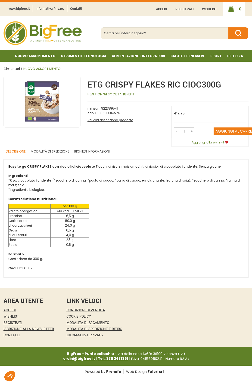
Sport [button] (216, 56)
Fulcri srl (156, 371)
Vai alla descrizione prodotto (110, 120)
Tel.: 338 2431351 (113, 358)
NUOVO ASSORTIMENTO (35, 56)
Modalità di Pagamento (87, 323)
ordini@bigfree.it (79, 358)
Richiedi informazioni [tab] (92, 151)
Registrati (184, 9)
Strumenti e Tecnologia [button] (83, 56)
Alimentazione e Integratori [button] (138, 56)
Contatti (76, 8)
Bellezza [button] (235, 56)
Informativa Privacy (50, 8)
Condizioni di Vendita (85, 310)
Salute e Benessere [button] (188, 56)
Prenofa (113, 371)
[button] (176, 131)
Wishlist (209, 9)
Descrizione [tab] (16, 151)
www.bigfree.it (19, 8)
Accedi (161, 9)
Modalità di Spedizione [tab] (50, 151)
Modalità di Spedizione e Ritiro (94, 329)
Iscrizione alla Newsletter (28, 329)
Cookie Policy (78, 316)
